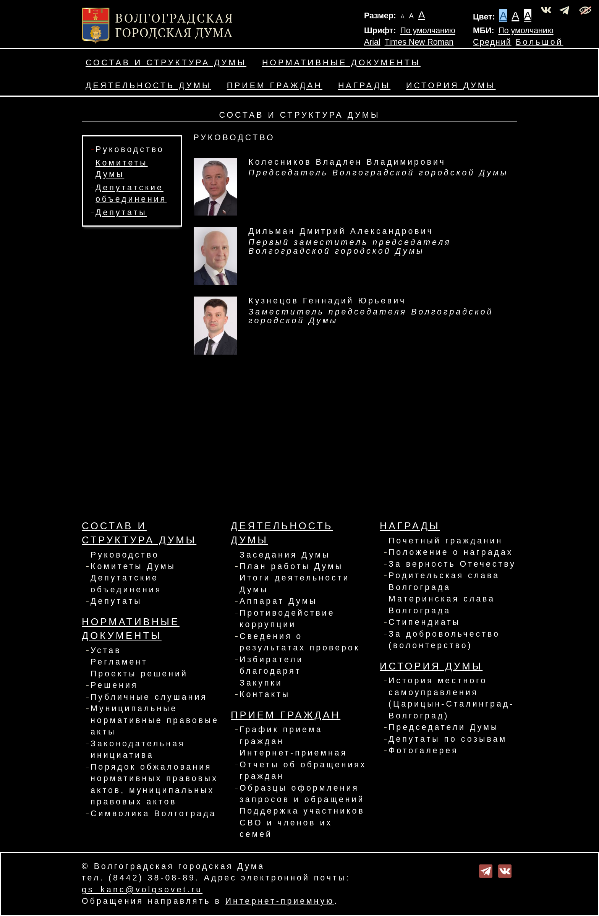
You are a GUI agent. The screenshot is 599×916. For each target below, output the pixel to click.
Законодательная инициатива (138, 749)
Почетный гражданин (446, 540)
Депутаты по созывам (448, 739)
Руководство (130, 149)
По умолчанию (427, 30)
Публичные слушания (149, 697)
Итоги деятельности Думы (295, 583)
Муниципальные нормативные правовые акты (155, 720)
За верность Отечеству (452, 564)
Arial (372, 42)
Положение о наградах (451, 552)
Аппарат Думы (278, 601)
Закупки (261, 682)
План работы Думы (291, 566)
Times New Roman (419, 42)
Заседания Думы (285, 554)
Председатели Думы (444, 727)
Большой (539, 42)
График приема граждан (281, 735)
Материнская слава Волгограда (442, 604)
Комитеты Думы (133, 566)
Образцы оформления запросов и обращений (302, 793)
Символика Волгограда (153, 813)
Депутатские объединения (126, 583)
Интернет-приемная (293, 752)
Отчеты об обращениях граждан (303, 770)
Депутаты (121, 212)
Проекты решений (139, 673)
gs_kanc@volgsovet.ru (142, 889)
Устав (106, 650)
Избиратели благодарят (271, 665)
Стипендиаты (424, 622)
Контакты (265, 694)
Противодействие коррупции (287, 618)
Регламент (119, 661)
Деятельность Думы (148, 85)
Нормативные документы (341, 62)
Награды (364, 85)
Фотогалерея (423, 750)
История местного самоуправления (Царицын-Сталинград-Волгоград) (451, 698)
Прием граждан (274, 85)
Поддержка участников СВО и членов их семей (302, 822)
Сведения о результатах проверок (300, 642)
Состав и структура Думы (166, 62)
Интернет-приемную (279, 901)
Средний (492, 42)
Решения (114, 685)
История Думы (450, 85)
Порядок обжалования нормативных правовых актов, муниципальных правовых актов (154, 784)
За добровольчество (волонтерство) (444, 639)
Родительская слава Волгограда (444, 581)
